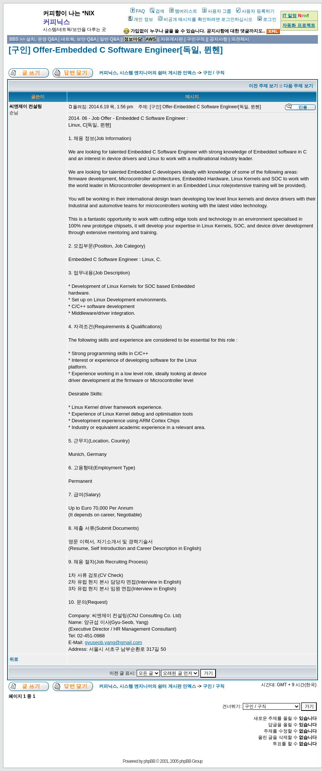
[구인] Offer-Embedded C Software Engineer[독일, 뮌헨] (116, 50)
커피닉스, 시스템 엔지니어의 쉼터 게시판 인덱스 (147, 72)
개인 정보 (140, 19)
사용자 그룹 (216, 11)
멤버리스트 (183, 11)
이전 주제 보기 (263, 85)
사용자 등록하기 (255, 11)
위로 (13, 659)
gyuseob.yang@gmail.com (113, 642)
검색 (157, 11)
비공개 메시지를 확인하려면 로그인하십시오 (205, 19)
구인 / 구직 (214, 72)
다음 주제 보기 (298, 85)
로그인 (266, 19)
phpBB (149, 761)
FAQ (137, 11)
